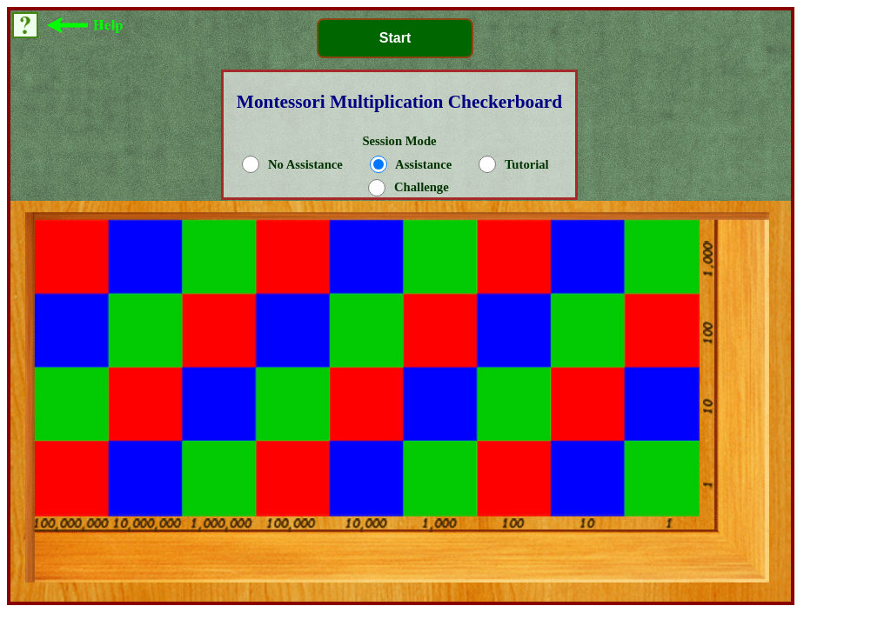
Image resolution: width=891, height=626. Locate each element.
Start (395, 37)
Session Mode (402, 165)
